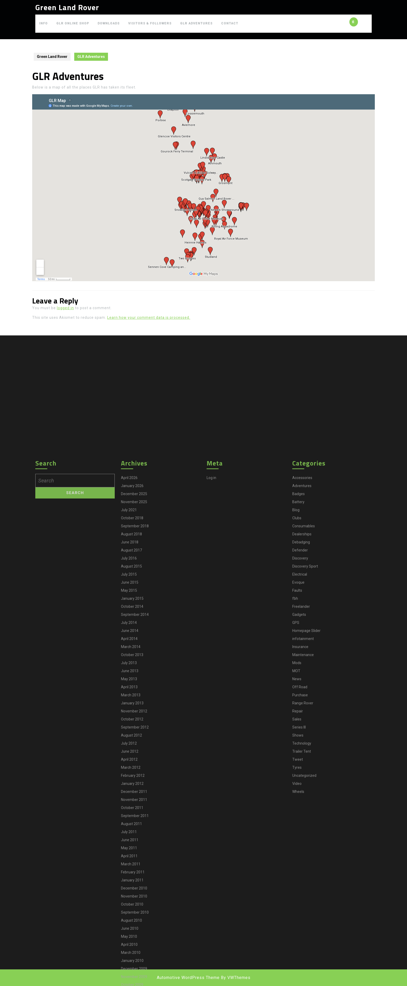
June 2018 (129, 964)
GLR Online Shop (72, 23)
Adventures (301, 908)
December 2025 (134, 916)
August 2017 (131, 972)
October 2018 (132, 940)
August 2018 (131, 956)
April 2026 (129, 899)
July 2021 (129, 932)
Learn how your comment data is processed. (148, 317)
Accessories (302, 899)
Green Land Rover (67, 7)
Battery (298, 924)
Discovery (300, 980)
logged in (65, 308)
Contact (229, 23)
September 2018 (135, 948)
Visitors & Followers (150, 23)
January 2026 (132, 908)
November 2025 (134, 924)
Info (43, 23)
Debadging (301, 964)
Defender (300, 972)
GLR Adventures (196, 23)
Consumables (303, 948)
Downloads (109, 23)
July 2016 (129, 980)
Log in (211, 899)
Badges (298, 916)
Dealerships (301, 956)
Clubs (296, 940)
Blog (296, 932)
